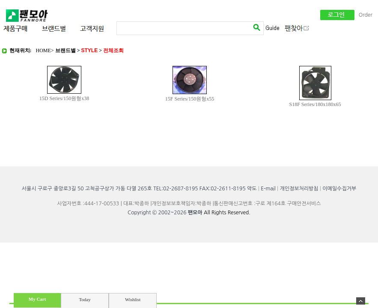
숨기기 (360, 301)
